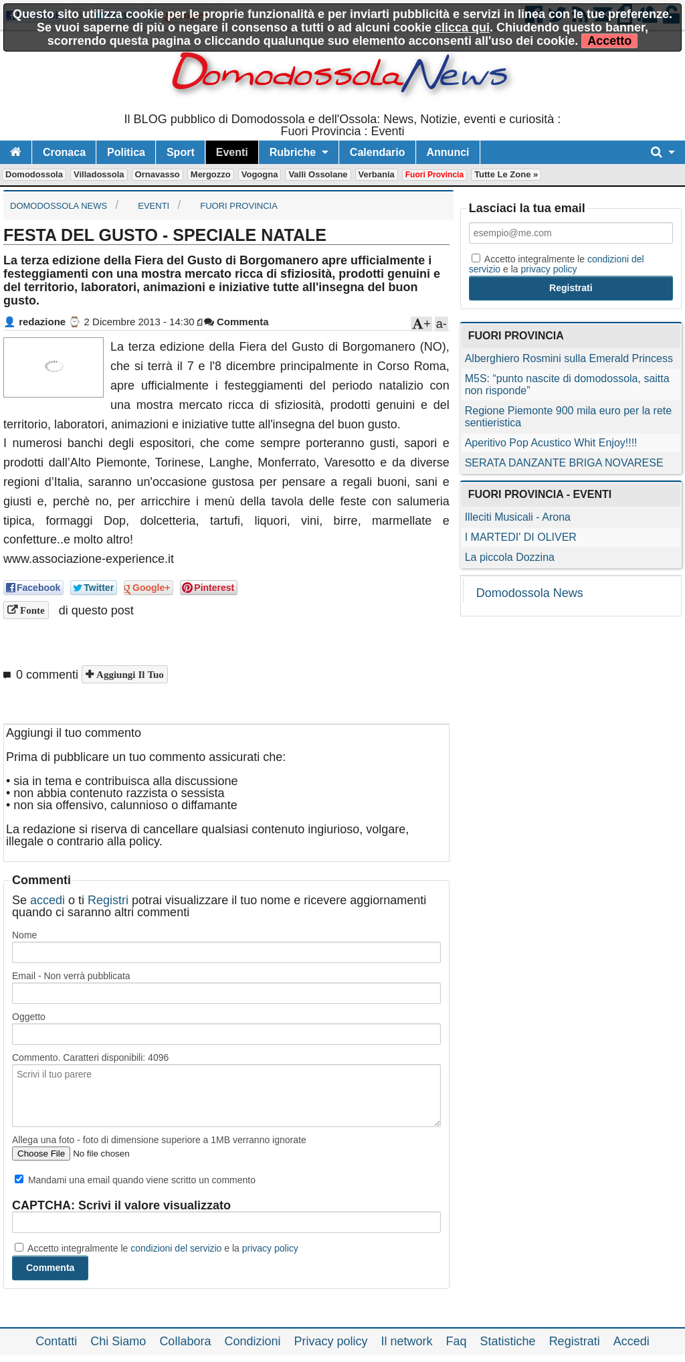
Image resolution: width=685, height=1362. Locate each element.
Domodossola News (529, 593)
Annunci (448, 152)
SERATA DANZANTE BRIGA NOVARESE (564, 463)
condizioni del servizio (175, 1248)
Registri (108, 900)
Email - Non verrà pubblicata (71, 976)
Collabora (185, 1341)
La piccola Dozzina (510, 557)
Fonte (31, 610)
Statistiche (508, 1341)
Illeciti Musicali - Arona (518, 517)
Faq (456, 1341)
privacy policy (270, 1248)
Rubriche (293, 152)
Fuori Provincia (434, 174)
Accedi (631, 1341)
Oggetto (28, 1016)
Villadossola (99, 174)
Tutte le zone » (506, 174)
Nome (24, 935)
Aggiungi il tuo (129, 674)
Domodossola (34, 174)
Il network (407, 1341)
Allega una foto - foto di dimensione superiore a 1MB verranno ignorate (159, 1139)
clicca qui (462, 27)
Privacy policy (330, 1341)
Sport (181, 152)
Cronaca (64, 152)
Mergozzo (211, 174)
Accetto (609, 41)
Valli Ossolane (317, 174)
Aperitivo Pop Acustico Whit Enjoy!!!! (551, 442)
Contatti (56, 1341)
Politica (126, 152)
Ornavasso (157, 174)
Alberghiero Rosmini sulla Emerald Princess (569, 358)
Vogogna (259, 174)
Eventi (232, 152)
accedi (47, 900)
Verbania (377, 174)
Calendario (377, 152)
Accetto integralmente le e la (156, 1248)
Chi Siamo (118, 1341)
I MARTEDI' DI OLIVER (521, 537)
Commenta (236, 321)
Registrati (574, 1341)
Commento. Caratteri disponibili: (90, 1057)
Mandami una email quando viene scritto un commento (135, 1180)
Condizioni (252, 1341)
